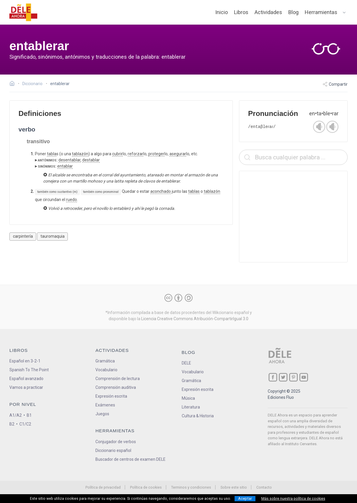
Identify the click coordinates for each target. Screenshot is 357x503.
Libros (241, 12)
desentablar (69, 160)
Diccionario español (113, 450)
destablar (91, 160)
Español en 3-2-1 (25, 361)
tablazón (80, 153)
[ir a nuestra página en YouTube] (304, 377)
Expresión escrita (111, 396)
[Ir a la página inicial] (13, 84)
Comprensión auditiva (115, 387)
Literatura (191, 407)
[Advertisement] (293, 216)
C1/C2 (25, 424)
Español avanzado (26, 378)
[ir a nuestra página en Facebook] (273, 377)
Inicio (221, 12)
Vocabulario (106, 369)
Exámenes (105, 405)
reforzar (135, 153)
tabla (51, 153)
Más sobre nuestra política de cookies (293, 499)
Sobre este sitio (233, 487)
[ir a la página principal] (23, 12)
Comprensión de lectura (117, 378)
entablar (65, 166)
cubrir (117, 153)
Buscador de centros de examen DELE (130, 459)
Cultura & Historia (198, 415)
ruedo (71, 199)
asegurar (177, 153)
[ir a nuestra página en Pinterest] (293, 377)
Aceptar (245, 498)
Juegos (102, 413)
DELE (186, 363)
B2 (11, 424)
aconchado (160, 191)
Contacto (264, 487)
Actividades (268, 12)
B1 (29, 415)
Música (188, 398)
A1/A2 (15, 415)
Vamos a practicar (26, 387)
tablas (194, 191)
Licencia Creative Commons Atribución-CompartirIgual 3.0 (194, 318)
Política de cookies (146, 487)
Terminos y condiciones (191, 487)
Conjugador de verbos (115, 441)
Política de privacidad (103, 487)
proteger (156, 153)
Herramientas (321, 12)
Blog (293, 12)
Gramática (105, 361)
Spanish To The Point (29, 369)
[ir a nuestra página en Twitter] (283, 377)
